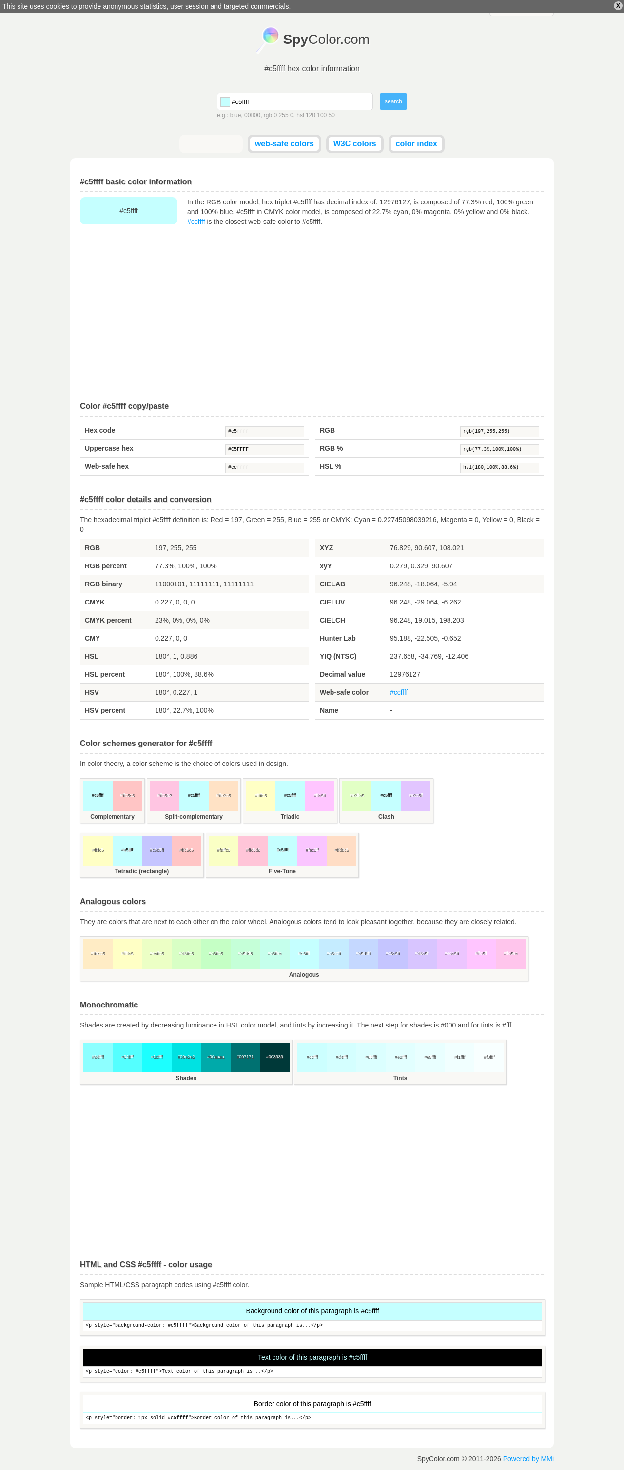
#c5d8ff (363, 953)
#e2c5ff (416, 795)
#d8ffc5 (186, 953)
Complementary (112, 816)
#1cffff (156, 1056)
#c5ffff (264, 431)
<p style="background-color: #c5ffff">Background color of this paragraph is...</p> (312, 1325)
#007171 (245, 1056)
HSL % (330, 466)
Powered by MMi (528, 1459)
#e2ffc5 (357, 795)
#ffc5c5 (127, 795)
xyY (326, 566)
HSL (91, 656)
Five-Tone (282, 871)
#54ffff (127, 1056)
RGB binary (103, 584)
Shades (186, 1078)
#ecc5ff (452, 953)
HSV (92, 692)
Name (329, 710)
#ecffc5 (157, 953)
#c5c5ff (157, 849)
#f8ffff (489, 1056)
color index (416, 144)
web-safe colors (284, 144)
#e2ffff (400, 1056)
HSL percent (105, 674)
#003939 (274, 1056)
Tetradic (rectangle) (142, 871)
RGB (327, 430)
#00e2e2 (186, 1056)
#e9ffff (430, 1056)
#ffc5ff (319, 795)
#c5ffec (275, 953)
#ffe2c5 (223, 795)
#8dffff (98, 1056)
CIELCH (332, 620)
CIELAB (332, 584)
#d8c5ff (422, 953)
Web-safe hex (107, 466)
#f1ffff (459, 1056)
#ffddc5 (341, 849)
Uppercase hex (109, 448)
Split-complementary (194, 816)
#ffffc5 (261, 795)
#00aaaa (215, 1056)
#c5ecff (334, 953)
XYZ (326, 548)
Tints (400, 1078)
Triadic (290, 816)
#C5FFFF (264, 449)
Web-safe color (344, 692)
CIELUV (332, 602)
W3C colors (354, 144)
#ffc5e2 (164, 795)
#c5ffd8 (245, 953)
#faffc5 (223, 849)
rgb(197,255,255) (499, 431)
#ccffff (196, 221)
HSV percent (105, 710)
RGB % (331, 448)
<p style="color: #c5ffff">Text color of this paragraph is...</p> (312, 1372)
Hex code (100, 430)
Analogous (304, 974)
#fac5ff (311, 849)
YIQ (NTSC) (338, 656)
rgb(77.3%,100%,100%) (499, 449)
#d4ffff (341, 1056)
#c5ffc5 (216, 953)
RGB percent (106, 566)
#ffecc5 (98, 953)
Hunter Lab (338, 638)
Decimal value (342, 674)
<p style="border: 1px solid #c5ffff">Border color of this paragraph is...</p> (312, 1418)
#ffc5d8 (253, 849)
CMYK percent (108, 620)
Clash (386, 816)
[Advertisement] (312, 314)
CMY (92, 638)
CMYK (95, 602)
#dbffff (371, 1056)
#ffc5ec (511, 953)
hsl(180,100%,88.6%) (499, 468)
